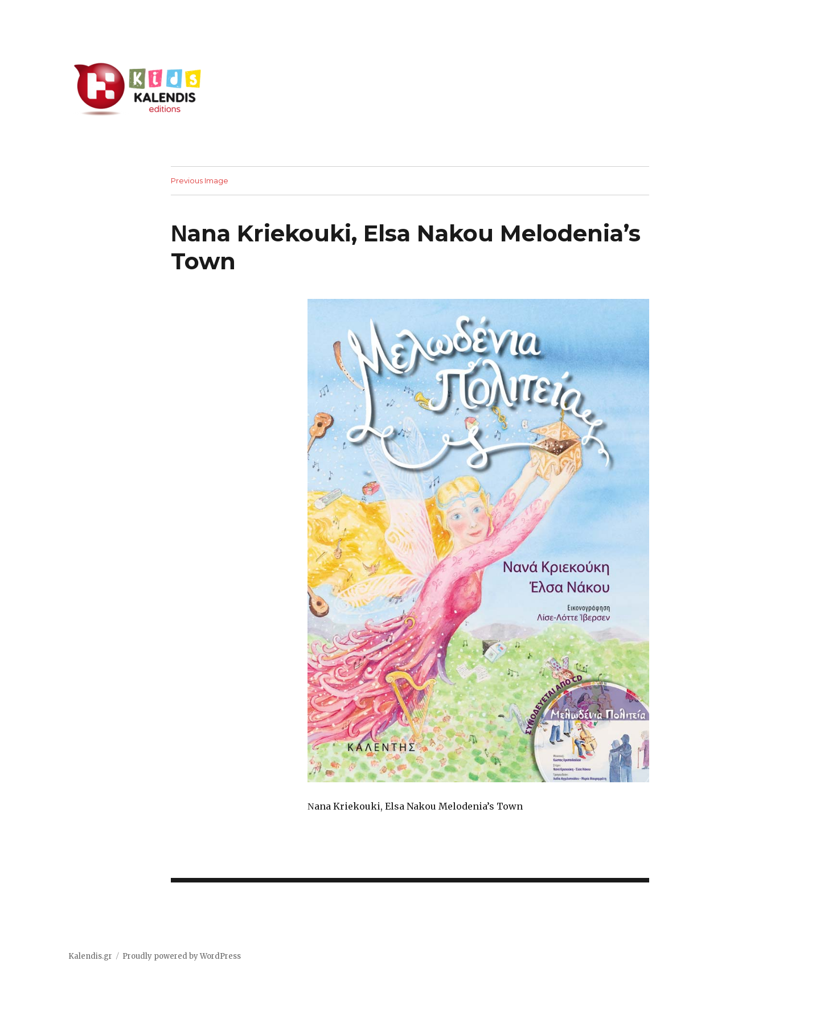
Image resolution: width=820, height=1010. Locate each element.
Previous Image (199, 180)
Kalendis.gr (90, 956)
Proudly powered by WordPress (181, 956)
